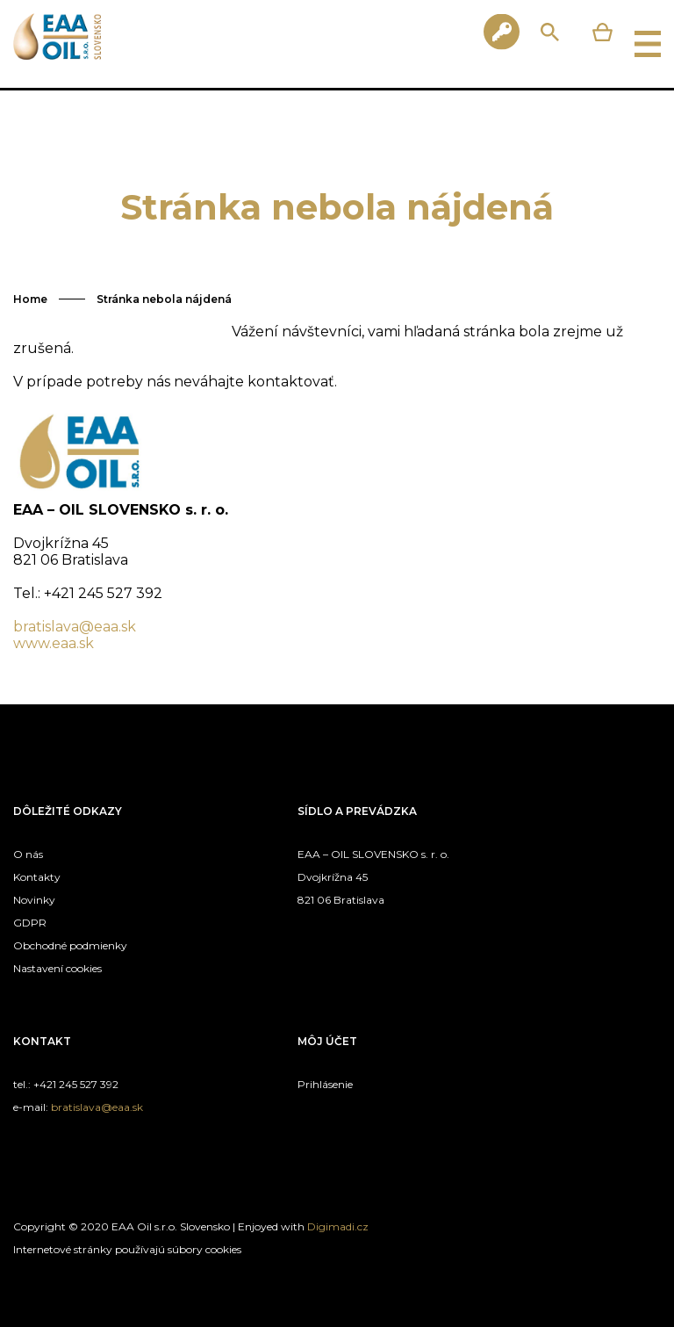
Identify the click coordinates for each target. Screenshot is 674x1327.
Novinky (34, 899)
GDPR (30, 922)
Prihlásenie (325, 1084)
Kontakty (37, 876)
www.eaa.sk (53, 643)
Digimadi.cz (338, 1226)
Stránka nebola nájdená (164, 299)
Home (30, 299)
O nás (28, 854)
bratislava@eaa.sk (74, 626)
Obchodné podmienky (70, 945)
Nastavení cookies (57, 968)
